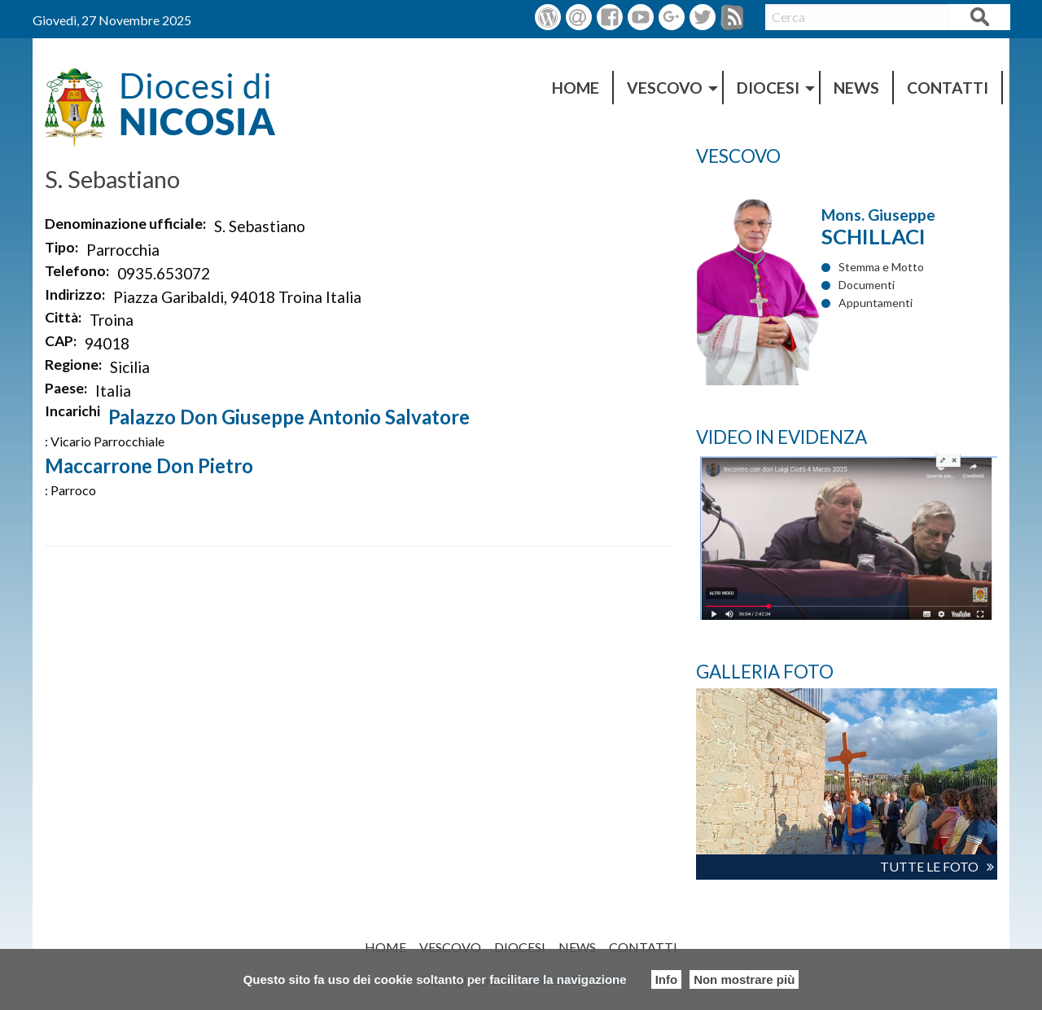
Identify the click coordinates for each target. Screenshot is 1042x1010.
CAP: (61, 340)
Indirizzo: (75, 294)
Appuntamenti (875, 303)
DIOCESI (768, 87)
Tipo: (61, 247)
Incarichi (72, 410)
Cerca (980, 19)
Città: (63, 317)
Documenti (866, 285)
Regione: (73, 364)
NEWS (856, 87)
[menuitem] (576, 88)
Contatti (947, 87)
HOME (575, 87)
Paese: (66, 388)
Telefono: (77, 270)
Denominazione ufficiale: (125, 223)
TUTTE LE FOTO (929, 866)
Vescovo (665, 87)
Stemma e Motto (881, 267)
